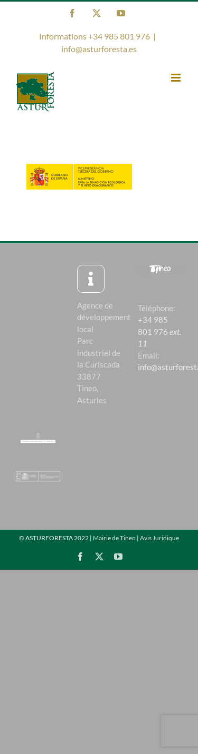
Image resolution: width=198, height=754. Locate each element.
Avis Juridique (159, 538)
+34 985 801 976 (159, 331)
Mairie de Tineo (114, 538)
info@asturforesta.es (99, 49)
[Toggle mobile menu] (176, 77)
